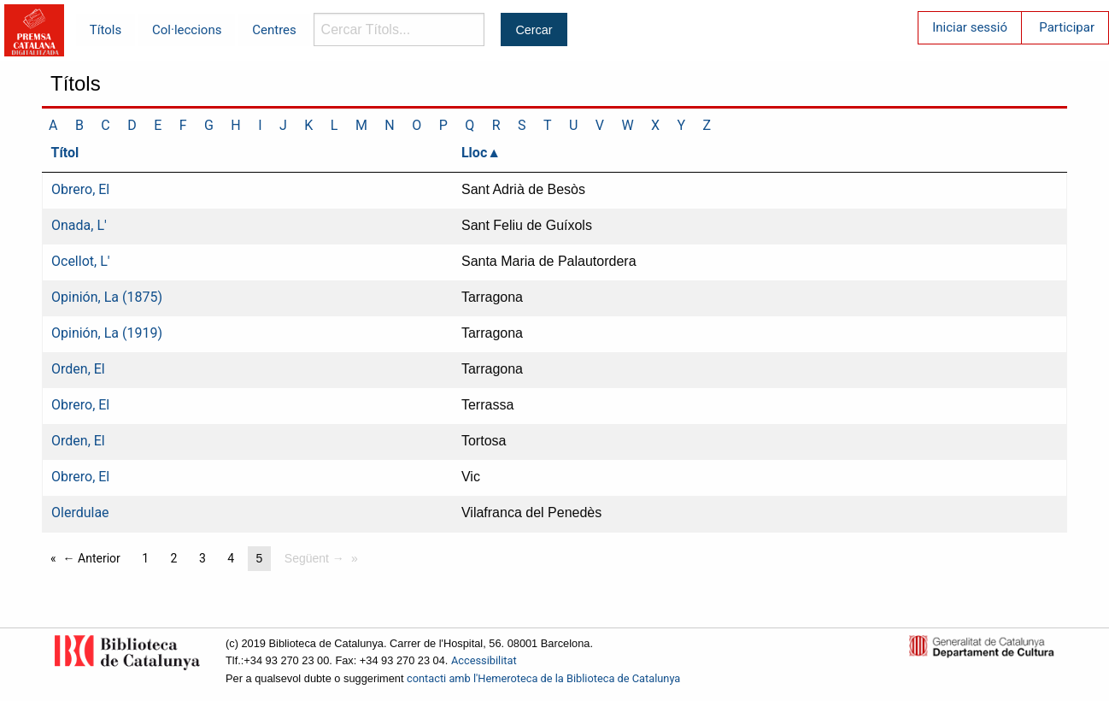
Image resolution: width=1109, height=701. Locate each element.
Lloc (474, 152)
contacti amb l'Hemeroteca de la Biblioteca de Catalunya (543, 678)
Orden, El (78, 369)
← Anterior (91, 558)
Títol (65, 152)
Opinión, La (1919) (106, 333)
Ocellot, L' (80, 261)
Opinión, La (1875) (106, 297)
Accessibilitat (484, 660)
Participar (1066, 27)
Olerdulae (80, 512)
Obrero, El (80, 189)
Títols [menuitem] (105, 30)
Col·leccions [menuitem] (186, 30)
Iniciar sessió (969, 27)
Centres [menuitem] (274, 30)
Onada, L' (79, 225)
